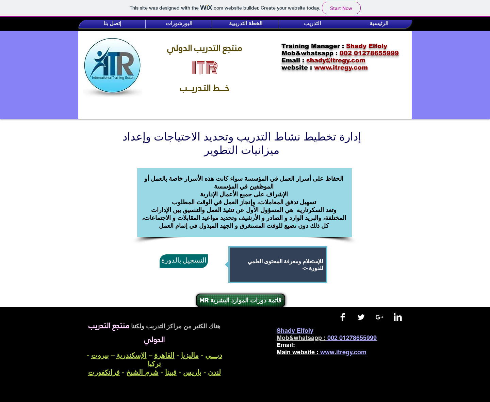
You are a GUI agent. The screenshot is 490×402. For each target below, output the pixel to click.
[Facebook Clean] (343, 317)
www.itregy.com (343, 352)
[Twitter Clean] (361, 317)
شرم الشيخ (142, 372)
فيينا (171, 372)
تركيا (154, 363)
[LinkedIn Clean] (398, 317)
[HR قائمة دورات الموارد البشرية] (240, 300)
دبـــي (213, 355)
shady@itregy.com (329, 344)
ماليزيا (190, 355)
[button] (112, 24)
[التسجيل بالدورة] (184, 261)
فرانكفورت (104, 372)
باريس (192, 372)
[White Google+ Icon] (379, 317)
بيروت (100, 355)
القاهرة (164, 355)
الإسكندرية (131, 355)
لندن (214, 372)
